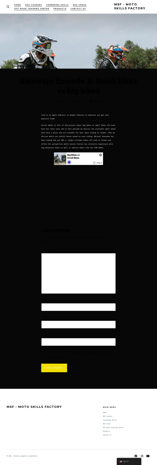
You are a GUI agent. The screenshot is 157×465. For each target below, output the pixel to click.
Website (46, 335)
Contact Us (78, 8)
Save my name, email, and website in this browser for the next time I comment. (79, 354)
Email (45, 317)
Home (17, 5)
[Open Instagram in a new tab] (142, 456)
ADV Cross (80, 5)
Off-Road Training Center (31, 8)
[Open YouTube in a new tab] (147, 456)
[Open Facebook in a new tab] (135, 456)
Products (59, 8)
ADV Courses (33, 5)
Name (45, 300)
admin (62, 101)
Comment (48, 250)
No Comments (99, 101)
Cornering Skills (57, 5)
